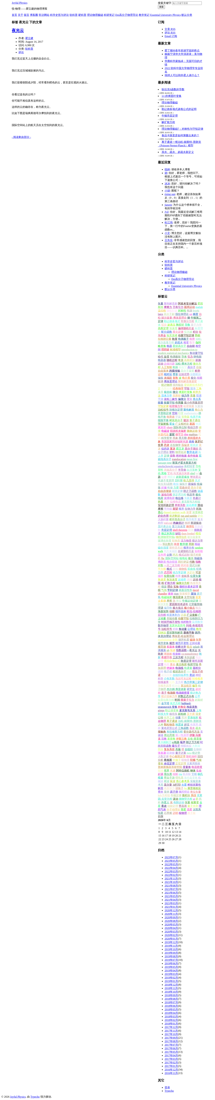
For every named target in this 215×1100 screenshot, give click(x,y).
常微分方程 (187, 321)
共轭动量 (172, 618)
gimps (161, 710)
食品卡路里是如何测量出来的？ (180, 135)
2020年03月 (171, 931)
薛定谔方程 (179, 494)
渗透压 (171, 324)
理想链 (165, 349)
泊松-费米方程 (183, 363)
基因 (192, 423)
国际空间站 (172, 558)
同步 (160, 749)
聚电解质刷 (170, 303)
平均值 (168, 508)
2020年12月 (171, 910)
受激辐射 (192, 717)
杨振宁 (183, 367)
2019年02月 (171, 977)
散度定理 (186, 660)
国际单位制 (180, 427)
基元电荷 (181, 664)
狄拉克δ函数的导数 (173, 89)
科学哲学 (166, 438)
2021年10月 (171, 882)
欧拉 (176, 484)
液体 (170, 593)
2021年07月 (171, 889)
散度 (174, 338)
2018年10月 (171, 991)
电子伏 (168, 671)
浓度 (189, 512)
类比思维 (169, 735)
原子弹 (174, 791)
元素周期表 (193, 763)
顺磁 (197, 544)
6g (185, 788)
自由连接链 (164, 491)
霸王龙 (180, 448)
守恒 (186, 388)
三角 (199, 388)
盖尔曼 (168, 784)
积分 (195, 331)
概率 (181, 508)
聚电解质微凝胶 (187, 381)
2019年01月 (171, 981)
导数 (187, 324)
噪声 (182, 742)
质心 (160, 512)
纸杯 (167, 169)
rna (180, 774)
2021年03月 (171, 903)
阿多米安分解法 (187, 303)
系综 (193, 795)
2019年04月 (171, 970)
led (197, 473)
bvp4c (196, 310)
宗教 (164, 738)
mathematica (191, 413)
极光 (191, 558)
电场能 (171, 692)
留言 (26, 14)
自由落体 (163, 370)
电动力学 (192, 427)
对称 (175, 629)
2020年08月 (171, 921)
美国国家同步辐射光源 (174, 441)
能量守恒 (169, 402)
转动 (160, 770)
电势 (192, 338)
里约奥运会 (164, 526)
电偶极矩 (175, 356)
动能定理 (172, 805)
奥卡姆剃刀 (164, 742)
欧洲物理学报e (166, 537)
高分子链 (196, 487)
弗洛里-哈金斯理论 (183, 636)
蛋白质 (168, 774)
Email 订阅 (171, 36)
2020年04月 (171, 928)
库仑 (172, 664)
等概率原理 (164, 685)
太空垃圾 (189, 597)
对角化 (182, 706)
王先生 (169, 240)
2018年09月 (171, 995)
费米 (160, 791)
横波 (166, 781)
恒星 (160, 813)
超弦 (186, 724)
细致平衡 (163, 420)
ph (168, 650)
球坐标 (168, 653)
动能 (172, 611)
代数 (192, 561)
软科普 (74, 14)
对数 (160, 565)
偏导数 (168, 607)
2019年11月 (171, 945)
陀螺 (193, 759)
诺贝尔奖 (166, 675)
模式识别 (184, 554)
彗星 (183, 809)
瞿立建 (29, 38)
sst (190, 314)
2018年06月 (171, 1005)
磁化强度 (163, 547)
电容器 (162, 360)
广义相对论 (182, 423)
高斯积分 (189, 360)
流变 (198, 713)
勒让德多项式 (172, 321)
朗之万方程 (193, 742)
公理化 (191, 629)
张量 (187, 802)
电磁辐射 (166, 597)
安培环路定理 (166, 505)
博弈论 (171, 476)
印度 (180, 413)
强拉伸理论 (182, 314)
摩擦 (169, 600)
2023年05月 (171, 860)
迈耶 (175, 813)
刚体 (175, 367)
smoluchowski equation (170, 466)
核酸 (175, 774)
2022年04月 (171, 867)
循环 (160, 576)
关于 (20, 14)
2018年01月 (171, 1023)
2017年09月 (171, 1037)
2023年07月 (171, 857)
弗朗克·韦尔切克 (167, 561)
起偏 (164, 487)
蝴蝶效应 (186, 745)
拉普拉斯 (169, 576)
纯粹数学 (186, 622)
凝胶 (172, 434)
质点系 (197, 399)
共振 (178, 749)
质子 (164, 692)
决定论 (191, 572)
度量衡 (187, 767)
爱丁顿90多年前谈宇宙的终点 (182, 50)
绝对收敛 (181, 455)
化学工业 (169, 717)
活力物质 (186, 540)
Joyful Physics (19, 2)
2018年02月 (171, 1020)
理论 (170, 586)
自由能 (191, 346)
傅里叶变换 (185, 392)
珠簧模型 (184, 593)
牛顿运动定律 (190, 600)
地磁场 (198, 558)
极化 (193, 377)
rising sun (170, 194)
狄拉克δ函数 (165, 484)
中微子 (177, 759)
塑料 (172, 452)
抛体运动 (192, 430)
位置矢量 (195, 576)
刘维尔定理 (176, 409)
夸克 (180, 360)
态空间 (168, 572)
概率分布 (188, 547)
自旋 (199, 367)
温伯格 (162, 310)
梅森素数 (192, 706)
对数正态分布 (186, 696)
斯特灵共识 (176, 547)
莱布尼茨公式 (169, 728)
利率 (178, 576)
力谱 (176, 487)
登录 (167, 1087)
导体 (184, 356)
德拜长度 (183, 639)
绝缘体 (171, 668)
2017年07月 (171, 1044)
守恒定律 (163, 406)
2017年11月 (171, 1030)
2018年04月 (171, 1013)
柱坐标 (177, 653)
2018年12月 (171, 984)
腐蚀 (193, 593)
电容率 (191, 494)
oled (192, 473)
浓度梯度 (197, 512)
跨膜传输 (174, 370)
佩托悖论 (184, 791)
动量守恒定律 (186, 335)
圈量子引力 (187, 699)
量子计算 (180, 752)
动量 (178, 717)
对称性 (182, 310)
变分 (189, 399)
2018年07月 (171, 1002)
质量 (193, 395)
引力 (190, 356)
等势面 (185, 416)
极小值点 (189, 607)
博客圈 (34, 14)
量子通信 (194, 420)
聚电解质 (188, 409)
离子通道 (172, 721)
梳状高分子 (179, 671)
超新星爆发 (182, 476)
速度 (160, 392)
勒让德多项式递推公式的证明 (179, 109)
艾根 (194, 774)
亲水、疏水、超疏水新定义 (178, 152)
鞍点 (198, 607)
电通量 (188, 668)
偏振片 (183, 484)
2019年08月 (171, 956)
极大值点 (178, 607)
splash (196, 646)
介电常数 (169, 678)
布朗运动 (178, 802)
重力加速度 (178, 526)
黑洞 (184, 717)
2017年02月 (171, 1062)
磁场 (192, 639)
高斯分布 (166, 388)
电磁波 (165, 430)
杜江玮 (169, 222)
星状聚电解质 (175, 632)
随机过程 (172, 360)
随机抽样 (191, 756)
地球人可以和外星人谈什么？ (182, 75)
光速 (172, 770)
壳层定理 (166, 530)
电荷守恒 (192, 664)
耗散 (199, 508)
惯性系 (179, 777)
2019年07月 (171, 959)
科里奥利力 (173, 614)
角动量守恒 (196, 353)
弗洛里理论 (170, 381)
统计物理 (166, 384)
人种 (160, 724)
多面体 (171, 646)
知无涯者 (172, 335)
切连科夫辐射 (178, 430)
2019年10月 (171, 949)
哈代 (160, 356)
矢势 (198, 639)
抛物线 (183, 568)
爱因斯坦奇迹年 (178, 604)
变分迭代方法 (191, 731)
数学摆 (184, 544)
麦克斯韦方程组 (190, 501)
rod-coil (168, 522)
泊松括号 (163, 409)
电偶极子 (183, 338)
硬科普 (82, 14)
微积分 (186, 795)
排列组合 (178, 384)
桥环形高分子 (177, 519)
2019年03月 (171, 974)
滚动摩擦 (191, 505)
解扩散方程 (168, 122)
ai (194, 798)
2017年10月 (171, 1034)
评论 (21, 52)
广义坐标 (192, 614)
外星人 (165, 802)
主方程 (179, 682)
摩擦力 (168, 307)
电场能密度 (182, 692)
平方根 (162, 568)
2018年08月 (171, 998)
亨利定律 (172, 590)
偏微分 (182, 399)
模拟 (198, 533)
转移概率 (197, 678)
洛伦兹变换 (191, 777)
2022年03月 (171, 871)
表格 (191, 441)
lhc (163, 558)
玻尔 (186, 420)
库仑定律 (178, 331)
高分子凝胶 (187, 370)
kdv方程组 (164, 795)
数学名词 (192, 452)
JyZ (167, 211)
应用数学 (197, 622)
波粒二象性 (170, 399)
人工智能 (166, 367)
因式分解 (194, 565)
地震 (198, 423)
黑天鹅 (183, 438)
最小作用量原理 (193, 402)
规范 (172, 643)
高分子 (191, 367)
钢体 (193, 770)
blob (189, 671)
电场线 (179, 668)
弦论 (164, 324)
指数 (198, 561)
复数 (175, 377)
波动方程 (166, 494)
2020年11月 (171, 913)
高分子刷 (169, 314)
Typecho (169, 1090)
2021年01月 (171, 906)
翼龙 (172, 448)
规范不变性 (182, 643)
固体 (190, 530)
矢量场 (199, 406)
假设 (164, 586)
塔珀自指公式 (172, 660)
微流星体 (178, 597)
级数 (172, 455)
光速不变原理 (166, 480)
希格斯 (168, 759)
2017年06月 (171, 1048)
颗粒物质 (169, 724)
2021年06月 (171, 892)
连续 (189, 579)
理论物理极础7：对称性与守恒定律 (182, 128)
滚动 (175, 798)
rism (176, 593)
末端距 (168, 377)
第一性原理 (182, 735)
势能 (197, 335)
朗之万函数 (190, 491)
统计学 (196, 752)
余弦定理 (169, 763)
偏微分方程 (182, 583)
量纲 (166, 791)
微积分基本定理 (188, 586)
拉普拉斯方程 (166, 699)
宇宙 (178, 416)
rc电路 (175, 742)
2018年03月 (171, 1016)
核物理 (183, 813)
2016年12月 (171, 1069)
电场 (189, 310)
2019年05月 (171, 967)
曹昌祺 (183, 805)
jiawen (168, 204)
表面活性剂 (185, 590)
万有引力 (178, 307)
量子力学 (196, 324)
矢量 (160, 303)
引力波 (188, 331)
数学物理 (163, 625)
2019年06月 (171, 963)
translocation (179, 459)
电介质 (186, 377)
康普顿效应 (194, 788)
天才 (197, 480)
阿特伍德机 (182, 770)
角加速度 (172, 579)
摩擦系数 (180, 505)
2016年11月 (171, 1073)
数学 (192, 342)
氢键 (172, 650)
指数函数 (181, 650)
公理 (164, 476)
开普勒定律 (164, 413)
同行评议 (183, 561)
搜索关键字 (164, 3)
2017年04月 (171, 1055)
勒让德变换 (172, 710)
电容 (169, 346)
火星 (184, 784)
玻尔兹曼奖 (194, 537)
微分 (175, 392)
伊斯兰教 (181, 738)
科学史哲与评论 (59, 14)
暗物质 (185, 759)
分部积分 (195, 374)
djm (186, 434)
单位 (178, 600)
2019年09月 (171, 952)
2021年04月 (171, 899)
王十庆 (191, 713)
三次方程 (178, 657)
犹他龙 (194, 445)
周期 (191, 544)
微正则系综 (168, 533)
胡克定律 (177, 491)
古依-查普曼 (194, 738)
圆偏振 (192, 484)
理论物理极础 (95, 14)
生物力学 (190, 508)
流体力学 (166, 395)
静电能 (198, 356)
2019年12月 (171, 942)
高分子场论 (191, 448)
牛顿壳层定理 (170, 115)
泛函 (183, 614)
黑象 (175, 438)
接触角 (162, 731)
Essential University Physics (165, 14)
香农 (164, 805)
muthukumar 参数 (168, 639)
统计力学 (197, 540)
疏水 (198, 728)
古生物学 (175, 445)
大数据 (196, 745)
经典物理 (178, 388)
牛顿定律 (176, 795)
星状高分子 (179, 346)
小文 (167, 233)
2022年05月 (171, 864)
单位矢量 (195, 791)
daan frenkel (188, 533)
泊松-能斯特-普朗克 (189, 721)
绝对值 (185, 565)
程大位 (176, 685)
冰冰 (167, 183)
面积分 (197, 668)
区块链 (171, 752)
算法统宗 (186, 685)
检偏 (170, 487)
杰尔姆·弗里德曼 (176, 689)
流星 (189, 809)
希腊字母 (166, 657)
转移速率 (163, 682)
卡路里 (188, 498)
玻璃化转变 (164, 540)
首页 (14, 14)
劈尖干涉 (169, 777)
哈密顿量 (188, 406)
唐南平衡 (188, 632)
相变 (186, 342)
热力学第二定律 (193, 682)
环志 (175, 554)
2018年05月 (171, 1009)
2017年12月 (171, 1027)
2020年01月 (171, 938)
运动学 (182, 579)
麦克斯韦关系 (187, 710)
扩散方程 (170, 583)
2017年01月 (171, 1066)
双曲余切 (184, 487)
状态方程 (175, 703)
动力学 (185, 395)
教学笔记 (144, 14)
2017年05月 (171, 1051)
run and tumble (189, 515)
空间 (174, 413)
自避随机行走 (186, 551)
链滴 (160, 381)
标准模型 (175, 349)
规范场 (162, 646)
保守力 (179, 434)
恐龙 (166, 445)
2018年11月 (171, 988)
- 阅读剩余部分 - (21, 137)
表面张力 (169, 788)
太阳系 (197, 809)
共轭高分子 (170, 469)
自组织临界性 (181, 675)
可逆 (198, 572)
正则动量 (194, 643)
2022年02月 (171, 875)
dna (160, 544)
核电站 (183, 558)
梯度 (195, 314)
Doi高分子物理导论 (126, 14)
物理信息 (181, 537)
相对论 (168, 374)
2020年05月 (171, 924)
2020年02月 (171, 935)
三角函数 (183, 728)
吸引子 (176, 745)
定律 (166, 455)
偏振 (160, 377)
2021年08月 (171, 885)
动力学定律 (179, 572)
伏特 (160, 671)
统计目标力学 (169, 696)
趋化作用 (163, 515)
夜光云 (18, 30)
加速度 (173, 328)
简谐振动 (196, 522)
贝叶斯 (179, 480)
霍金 (172, 423)
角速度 (162, 579)
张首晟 (162, 752)
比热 (172, 682)
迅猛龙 (185, 445)
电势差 (171, 416)
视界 (166, 770)
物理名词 (180, 452)
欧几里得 (188, 480)
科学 (197, 370)
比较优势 (184, 374)
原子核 (191, 813)
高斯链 (177, 395)
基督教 (171, 738)
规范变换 (163, 643)
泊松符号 (166, 629)
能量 (160, 402)
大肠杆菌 (163, 519)
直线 (175, 568)
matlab (199, 307)
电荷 (166, 664)
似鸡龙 (165, 448)
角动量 (183, 629)
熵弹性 (190, 526)
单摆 (176, 544)
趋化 (200, 515)
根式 (169, 568)
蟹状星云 (195, 476)
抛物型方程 (185, 798)
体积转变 (189, 466)
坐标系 (185, 576)
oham (170, 427)
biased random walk (175, 512)
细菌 (199, 377)
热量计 (197, 498)
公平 (197, 696)
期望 (175, 508)
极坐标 (168, 392)
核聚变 (195, 802)
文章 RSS (170, 29)
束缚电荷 (169, 498)
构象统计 (178, 522)
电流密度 (196, 767)
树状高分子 (176, 420)
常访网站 (44, 14)
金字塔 (165, 703)
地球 (187, 522)
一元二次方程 (172, 565)
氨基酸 (187, 774)
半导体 (182, 469)
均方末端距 (170, 551)
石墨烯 (168, 813)
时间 (177, 699)
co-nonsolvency (189, 653)
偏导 (195, 685)
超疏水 (179, 342)
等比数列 (167, 544)
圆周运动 (189, 307)
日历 (160, 816)
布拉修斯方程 (175, 731)
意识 (192, 675)
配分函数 (166, 331)
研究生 (191, 689)
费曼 (175, 374)
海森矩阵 (163, 611)
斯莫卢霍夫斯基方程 (184, 462)
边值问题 (169, 363)
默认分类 (186, 14)
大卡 (166, 501)
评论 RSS (170, 32)
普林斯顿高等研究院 (170, 767)
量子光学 (192, 805)
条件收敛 (192, 455)
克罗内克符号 (177, 625)
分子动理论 (173, 809)
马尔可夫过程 (183, 678)
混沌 (193, 388)
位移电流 (175, 501)
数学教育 (191, 519)
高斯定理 (163, 328)
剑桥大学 (180, 646)
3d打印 (177, 784)
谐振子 (179, 788)
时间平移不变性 (170, 622)
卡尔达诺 (189, 657)
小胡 (167, 190)
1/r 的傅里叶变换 (171, 96)
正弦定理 (180, 763)
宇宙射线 (163, 423)
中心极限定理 (177, 756)
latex (160, 314)
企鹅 (169, 554)
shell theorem (180, 530)
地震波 (179, 724)
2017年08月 (171, 1041)
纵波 (172, 781)
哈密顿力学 (176, 406)
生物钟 (198, 749)
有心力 (199, 409)
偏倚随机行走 (186, 328)
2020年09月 (171, 917)
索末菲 (162, 427)
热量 (160, 501)
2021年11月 (171, 878)
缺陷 (178, 533)
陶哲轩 (180, 324)
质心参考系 (182, 781)
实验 (176, 586)
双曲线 (191, 568)
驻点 (189, 646)
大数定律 (163, 756)
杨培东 (173, 713)
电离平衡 (195, 416)
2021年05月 (171, 896)
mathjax (193, 434)
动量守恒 (183, 618)
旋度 (166, 356)
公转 (160, 717)
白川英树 (192, 469)
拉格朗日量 (164, 338)
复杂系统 (169, 749)
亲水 (192, 728)
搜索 (161, 7)
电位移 (179, 498)
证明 (160, 374)
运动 (195, 579)
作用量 (179, 402)
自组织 (189, 749)
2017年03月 (171, 1059)
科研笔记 (109, 14)
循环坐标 (180, 611)
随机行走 (172, 310)
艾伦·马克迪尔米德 (178, 473)
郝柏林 (182, 713)
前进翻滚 (174, 515)
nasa (189, 752)
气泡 (164, 590)
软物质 (176, 540)
